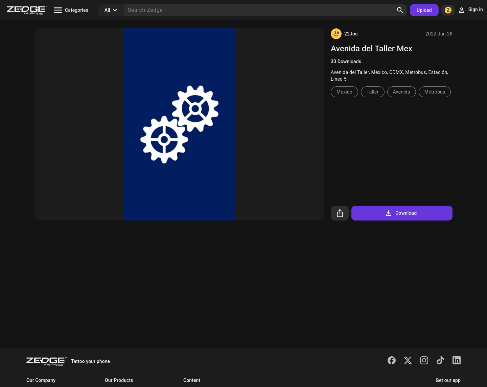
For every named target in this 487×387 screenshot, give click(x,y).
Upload (424, 10)
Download (401, 213)
